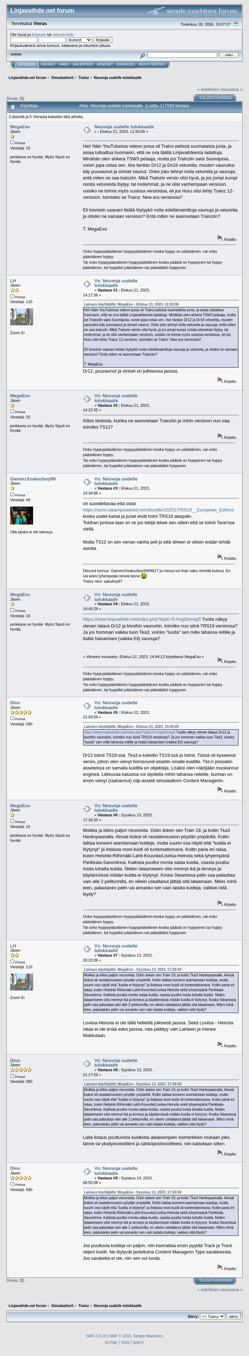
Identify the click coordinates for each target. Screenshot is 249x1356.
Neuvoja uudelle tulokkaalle (124, 126)
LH (13, 280)
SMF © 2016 (120, 1336)
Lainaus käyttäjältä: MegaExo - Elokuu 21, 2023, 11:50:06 (131, 304)
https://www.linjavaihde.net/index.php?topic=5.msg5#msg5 (142, 619)
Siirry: (193, 1316)
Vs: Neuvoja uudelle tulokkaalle (116, 283)
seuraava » (231, 89)
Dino (15, 702)
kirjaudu (39, 34)
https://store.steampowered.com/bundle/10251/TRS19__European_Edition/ (158, 510)
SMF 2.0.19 (96, 1336)
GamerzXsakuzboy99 (33, 478)
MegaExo (20, 126)
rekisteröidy (62, 34)
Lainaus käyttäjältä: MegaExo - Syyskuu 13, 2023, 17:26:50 (132, 969)
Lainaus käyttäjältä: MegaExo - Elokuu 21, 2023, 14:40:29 (131, 727)
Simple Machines (148, 1336)
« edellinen (208, 89)
